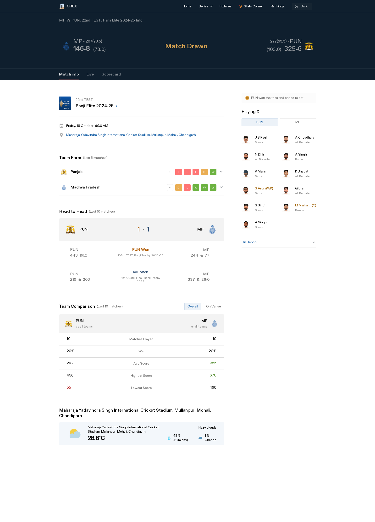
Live (90, 74)
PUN (259, 122)
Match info (69, 74)
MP (297, 122)
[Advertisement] (357, 301)
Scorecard (111, 74)
